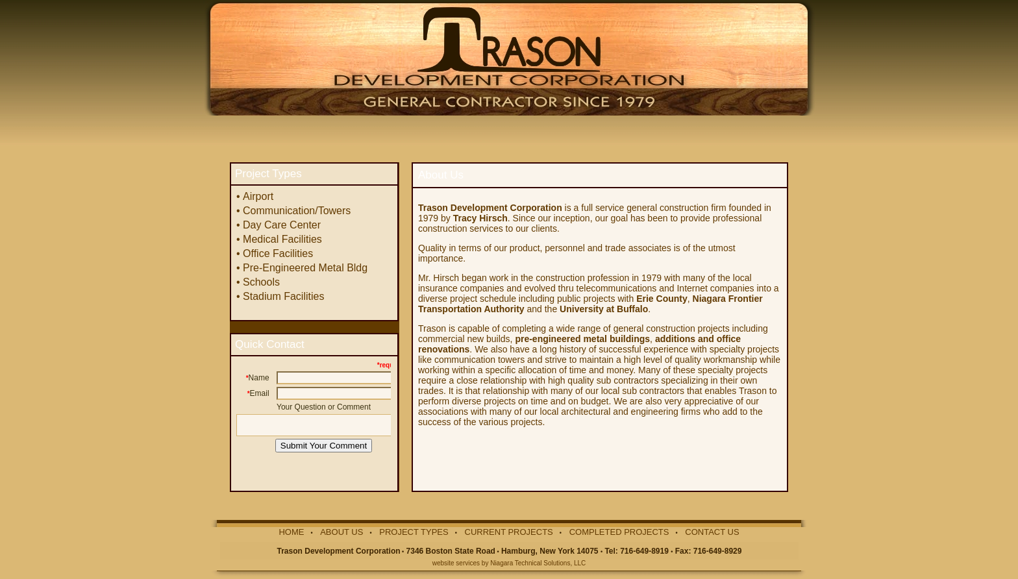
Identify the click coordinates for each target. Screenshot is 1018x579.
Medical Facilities (282, 239)
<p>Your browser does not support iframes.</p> (313, 418)
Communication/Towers (297, 210)
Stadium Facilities (283, 296)
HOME (291, 532)
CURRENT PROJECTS (509, 532)
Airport (258, 196)
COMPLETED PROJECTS (619, 532)
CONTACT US (712, 532)
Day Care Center (282, 224)
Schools (261, 282)
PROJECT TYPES (413, 532)
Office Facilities (278, 253)
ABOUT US (341, 532)
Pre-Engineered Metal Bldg (305, 267)
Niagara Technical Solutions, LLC (538, 563)
